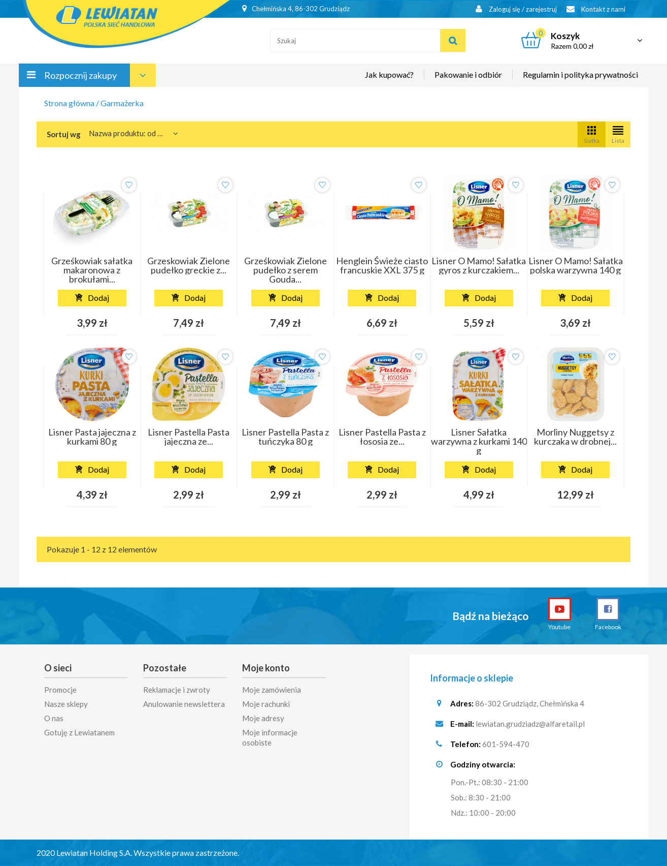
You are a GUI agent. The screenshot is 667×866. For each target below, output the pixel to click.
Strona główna (69, 103)
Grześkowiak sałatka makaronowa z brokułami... (91, 270)
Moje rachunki (266, 703)
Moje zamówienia (271, 689)
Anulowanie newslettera (184, 703)
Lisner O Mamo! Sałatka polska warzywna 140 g (575, 265)
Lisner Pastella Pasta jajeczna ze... (188, 436)
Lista (618, 134)
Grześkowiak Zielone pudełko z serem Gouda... (285, 270)
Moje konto (266, 667)
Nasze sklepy (66, 703)
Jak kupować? (389, 74)
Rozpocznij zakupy (80, 75)
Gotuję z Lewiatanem (79, 732)
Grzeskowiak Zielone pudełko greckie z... (188, 265)
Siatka (591, 134)
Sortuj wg (64, 134)
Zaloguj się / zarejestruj (516, 9)
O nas (53, 718)
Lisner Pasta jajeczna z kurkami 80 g (92, 436)
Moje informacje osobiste (269, 737)
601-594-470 (505, 744)
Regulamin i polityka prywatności (580, 74)
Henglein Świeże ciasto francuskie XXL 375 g (382, 265)
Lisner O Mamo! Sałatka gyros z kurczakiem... (478, 265)
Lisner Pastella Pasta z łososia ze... (382, 436)
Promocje (60, 689)
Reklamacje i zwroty (176, 689)
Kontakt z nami (595, 9)
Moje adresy (263, 718)
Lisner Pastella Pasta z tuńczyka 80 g (285, 436)
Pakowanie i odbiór (468, 74)
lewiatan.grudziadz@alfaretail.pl (530, 723)
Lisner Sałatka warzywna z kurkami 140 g (479, 441)
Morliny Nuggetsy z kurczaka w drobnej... (575, 436)
